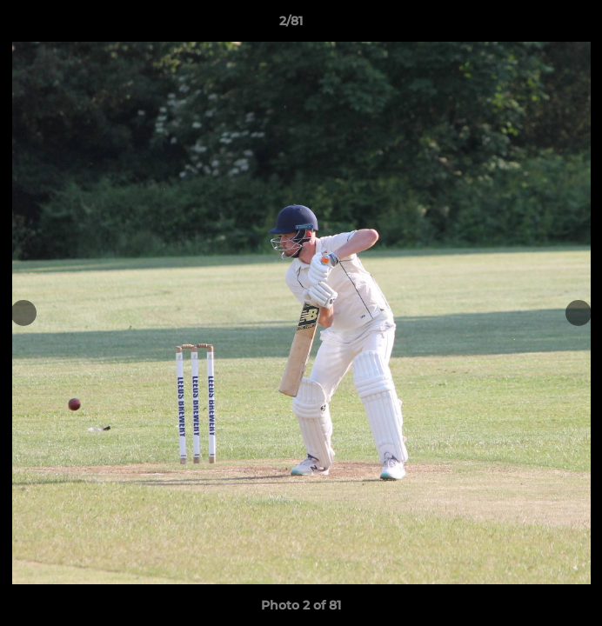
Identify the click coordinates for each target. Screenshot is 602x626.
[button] (539, 25)
